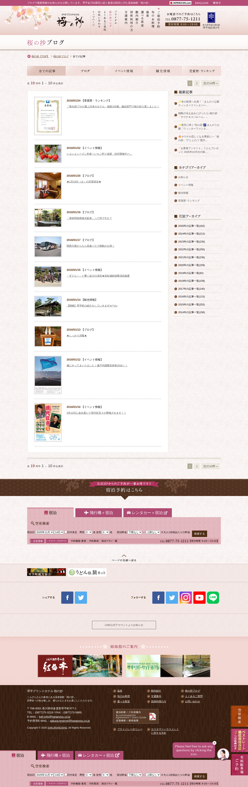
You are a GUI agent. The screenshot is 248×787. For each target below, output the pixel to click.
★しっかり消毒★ (77, 335)
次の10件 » (210, 83)
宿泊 (50, 513)
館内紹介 (137, 20)
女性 (98, 532)
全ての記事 (46, 71)
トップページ (93, 20)
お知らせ (85, 71)
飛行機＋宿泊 (98, 513)
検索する (199, 533)
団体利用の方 (131, 20)
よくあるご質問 (104, 20)
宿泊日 (31, 532)
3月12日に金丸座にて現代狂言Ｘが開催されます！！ (96, 412)
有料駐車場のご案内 (239, 769)
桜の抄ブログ (110, 20)
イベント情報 (124, 71)
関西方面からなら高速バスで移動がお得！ (91, 245)
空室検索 (239, 716)
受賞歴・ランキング (201, 71)
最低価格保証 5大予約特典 (239, 740)
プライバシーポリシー (129, 729)
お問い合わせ (99, 20)
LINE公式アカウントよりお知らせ (124, 625)
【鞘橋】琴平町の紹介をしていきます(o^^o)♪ (92, 305)
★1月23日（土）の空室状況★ (84, 181)
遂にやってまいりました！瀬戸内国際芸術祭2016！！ (97, 365)
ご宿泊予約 (158, 20)
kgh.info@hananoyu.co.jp (55, 716)
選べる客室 (142, 20)
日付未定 (71, 532)
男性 (81, 532)
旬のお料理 (153, 20)
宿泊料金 (122, 532)
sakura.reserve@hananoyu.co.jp (70, 720)
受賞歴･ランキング (189, 200)
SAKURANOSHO (57, 727)
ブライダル (116, 20)
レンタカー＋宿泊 (147, 513)
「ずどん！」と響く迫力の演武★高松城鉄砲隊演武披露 (98, 275)
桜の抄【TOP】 (40, 56)
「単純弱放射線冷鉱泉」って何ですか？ (89, 218)
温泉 (148, 20)
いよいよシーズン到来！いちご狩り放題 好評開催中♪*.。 (100, 153)
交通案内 (126, 20)
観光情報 (162, 71)
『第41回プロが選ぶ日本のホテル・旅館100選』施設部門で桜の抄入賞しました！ (113, 106)
